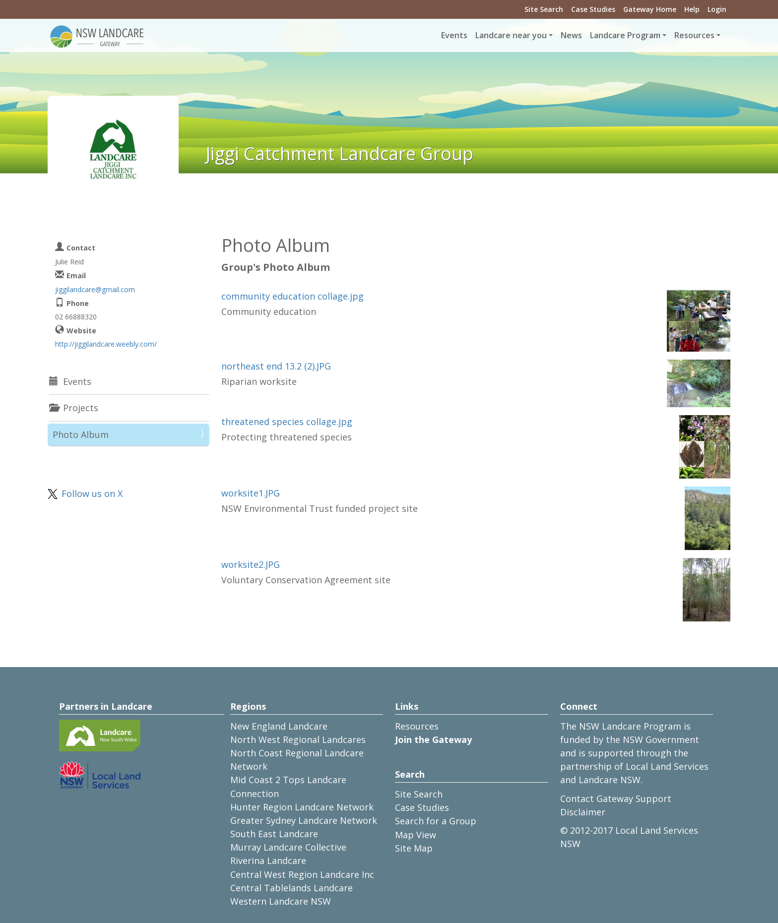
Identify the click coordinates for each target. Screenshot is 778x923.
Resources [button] (694, 35)
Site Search (543, 9)
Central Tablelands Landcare (291, 888)
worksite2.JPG (250, 564)
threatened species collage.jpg (286, 422)
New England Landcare (278, 726)
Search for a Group (435, 821)
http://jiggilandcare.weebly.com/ (106, 344)
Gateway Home (649, 9)
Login (717, 9)
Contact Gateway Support (615, 798)
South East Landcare (274, 834)
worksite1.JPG (250, 493)
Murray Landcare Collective (288, 847)
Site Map (414, 848)
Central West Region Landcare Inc (302, 874)
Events (454, 35)
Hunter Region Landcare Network (302, 807)
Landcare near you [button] (511, 35)
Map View (415, 835)
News (571, 35)
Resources (417, 726)
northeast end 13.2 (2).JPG (276, 366)
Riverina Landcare (268, 860)
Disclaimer (582, 812)
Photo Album (81, 434)
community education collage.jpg (292, 296)
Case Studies (593, 9)
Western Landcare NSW (280, 901)
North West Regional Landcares (298, 739)
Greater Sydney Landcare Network (303, 820)
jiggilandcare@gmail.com (95, 289)
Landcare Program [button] (625, 35)
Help (692, 9)
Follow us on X (92, 493)
